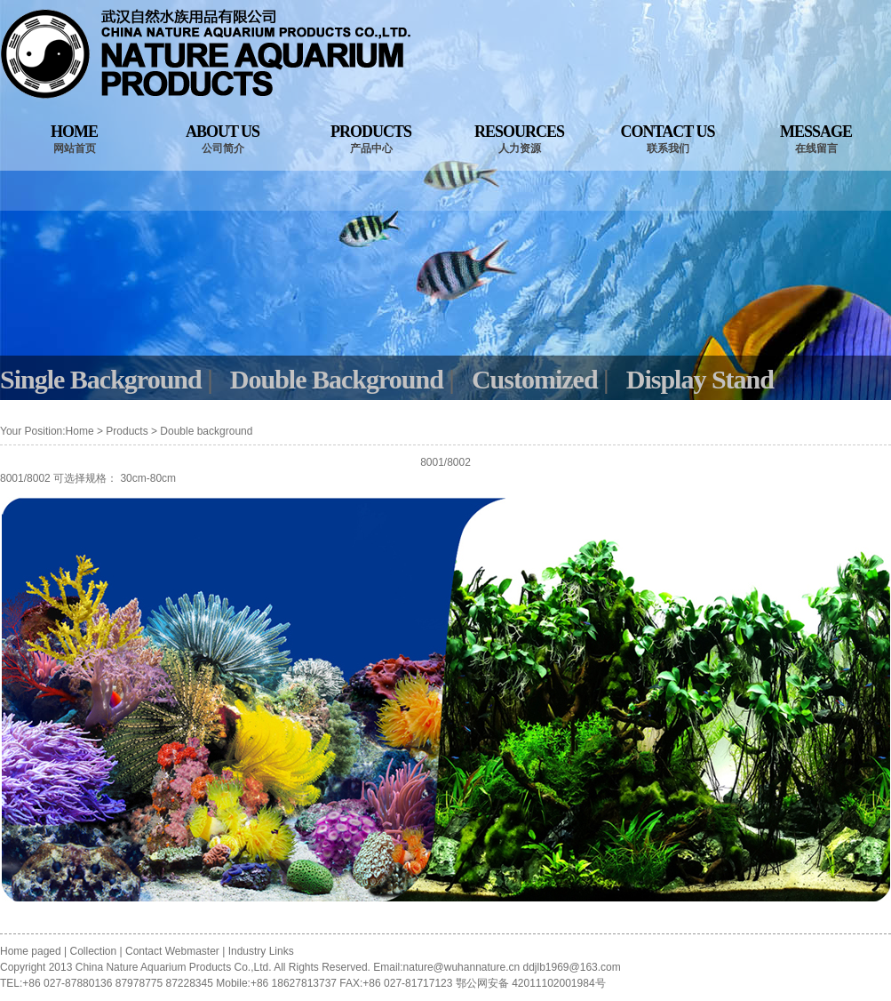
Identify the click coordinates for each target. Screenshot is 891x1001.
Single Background (101, 379)
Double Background (336, 379)
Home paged (32, 951)
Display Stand (700, 379)
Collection (93, 951)
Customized (535, 379)
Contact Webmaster (172, 951)
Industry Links (261, 951)
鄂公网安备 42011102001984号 (531, 983)
